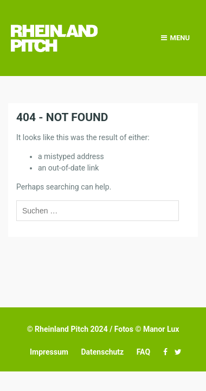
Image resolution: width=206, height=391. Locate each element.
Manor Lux (161, 329)
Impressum (49, 352)
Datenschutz (102, 352)
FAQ (143, 352)
